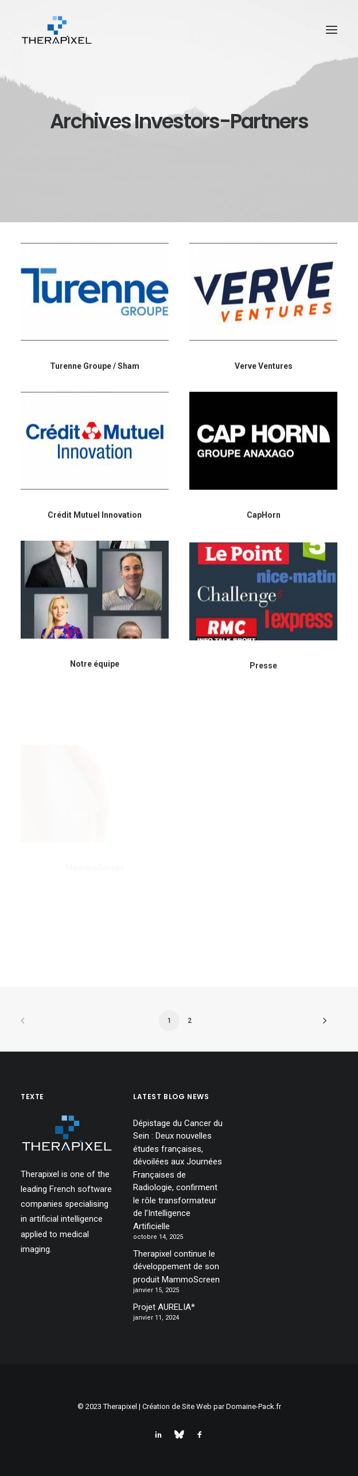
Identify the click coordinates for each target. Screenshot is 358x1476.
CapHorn (264, 514)
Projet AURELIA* (164, 1307)
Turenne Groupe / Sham (94, 366)
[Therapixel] (56, 29)
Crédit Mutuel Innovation (95, 514)
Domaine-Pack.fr (253, 1406)
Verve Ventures (264, 366)
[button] (331, 30)
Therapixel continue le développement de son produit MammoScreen (176, 1267)
